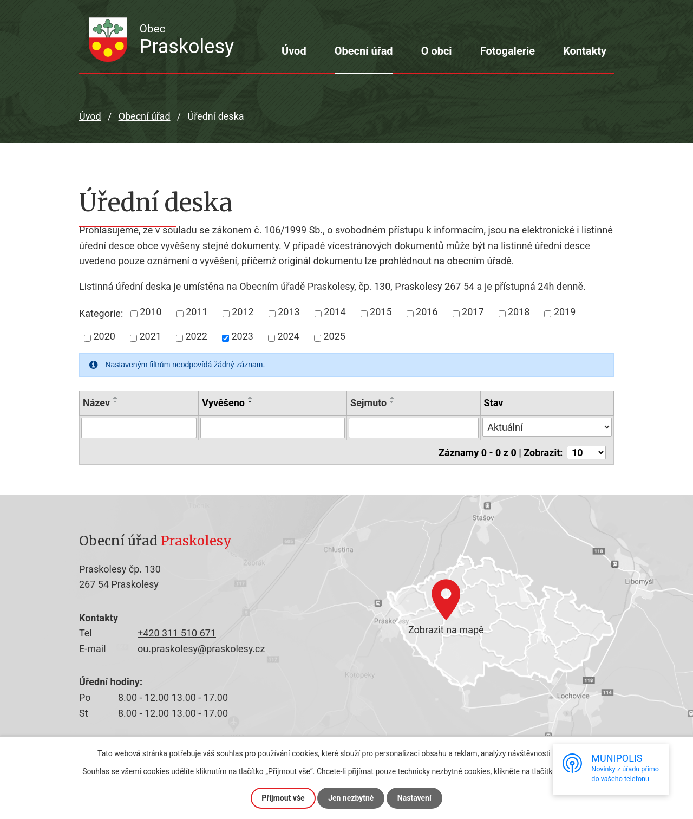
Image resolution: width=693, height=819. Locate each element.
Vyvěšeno (223, 402)
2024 (288, 336)
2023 (242, 336)
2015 (380, 311)
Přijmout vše (282, 798)
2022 (196, 336)
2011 (196, 311)
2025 (334, 336)
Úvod (294, 50)
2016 (426, 311)
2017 (472, 311)
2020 (104, 336)
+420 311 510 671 (177, 633)
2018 (518, 311)
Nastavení (414, 798)
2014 (334, 311)
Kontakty (584, 50)
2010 (150, 311)
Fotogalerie (507, 50)
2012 (242, 311)
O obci (436, 50)
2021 (150, 336)
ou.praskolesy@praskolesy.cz (201, 648)
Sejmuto (368, 402)
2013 (288, 311)
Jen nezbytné (351, 798)
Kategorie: (101, 313)
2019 (565, 311)
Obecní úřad (364, 50)
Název (96, 402)
